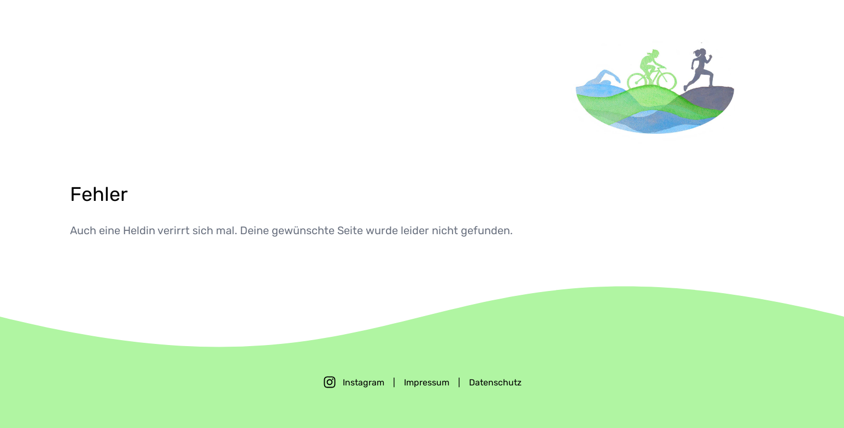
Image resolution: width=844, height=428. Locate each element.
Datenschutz (495, 382)
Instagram (363, 382)
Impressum (426, 382)
